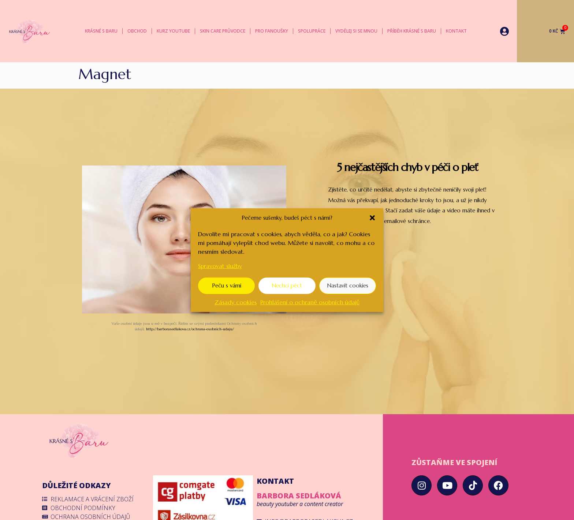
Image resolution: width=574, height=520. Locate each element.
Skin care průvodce (222, 31)
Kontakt (456, 31)
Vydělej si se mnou (356, 31)
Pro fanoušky (271, 31)
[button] (372, 218)
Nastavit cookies (347, 285)
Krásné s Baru (101, 31)
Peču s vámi (226, 285)
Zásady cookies (236, 301)
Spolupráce (311, 31)
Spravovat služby (220, 265)
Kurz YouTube (173, 31)
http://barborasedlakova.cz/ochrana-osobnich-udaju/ (190, 329)
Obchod (137, 31)
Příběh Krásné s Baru (411, 31)
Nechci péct (287, 285)
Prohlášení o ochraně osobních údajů (309, 301)
